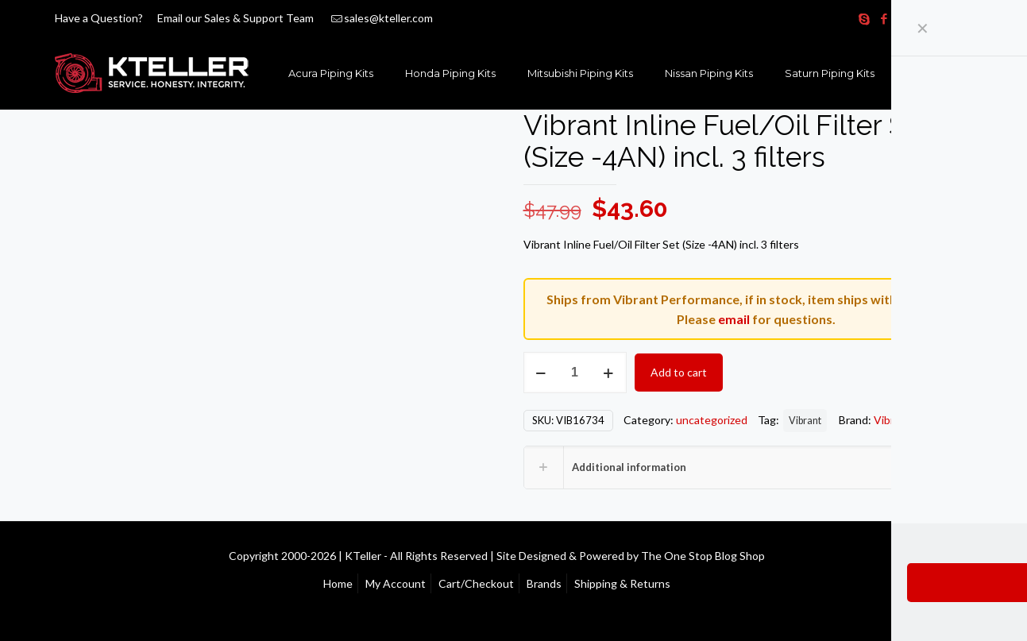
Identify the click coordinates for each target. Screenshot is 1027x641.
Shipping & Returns (622, 583)
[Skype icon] (865, 18)
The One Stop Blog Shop (703, 555)
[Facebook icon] (884, 18)
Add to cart (679, 372)
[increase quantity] (609, 372)
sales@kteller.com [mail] (388, 18)
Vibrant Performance (926, 420)
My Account (395, 583)
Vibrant (805, 421)
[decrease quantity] (541, 372)
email (734, 318)
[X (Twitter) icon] (904, 18)
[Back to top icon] (972, 554)
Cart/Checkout (476, 583)
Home (338, 583)
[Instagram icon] (944, 18)
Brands (544, 583)
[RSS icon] (964, 18)
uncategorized (711, 420)
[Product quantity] (575, 372)
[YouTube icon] (924, 18)
